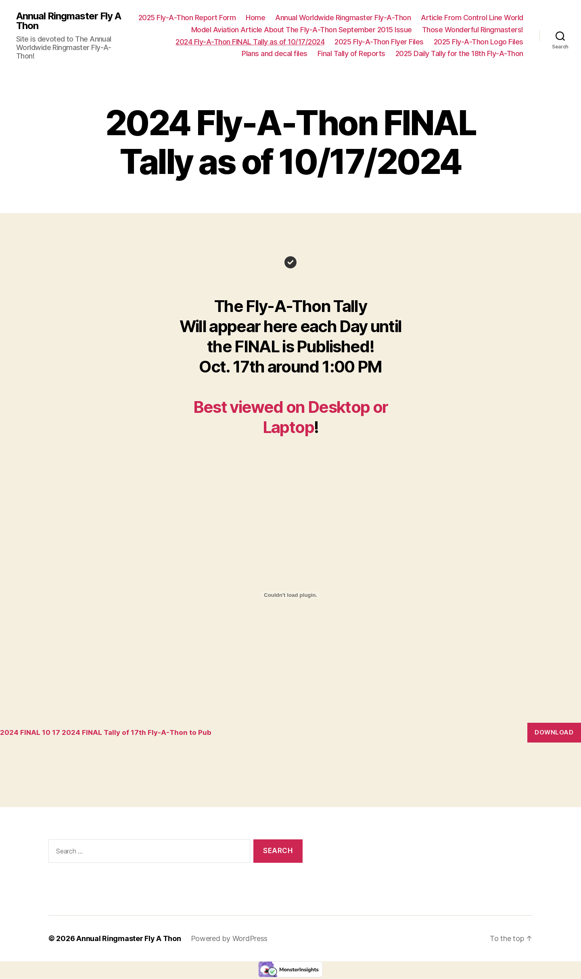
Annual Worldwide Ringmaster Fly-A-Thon (343, 17)
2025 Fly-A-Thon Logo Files (478, 42)
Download (554, 732)
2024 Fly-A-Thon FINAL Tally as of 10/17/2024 (250, 42)
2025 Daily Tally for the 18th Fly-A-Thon (459, 53)
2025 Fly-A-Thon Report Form (187, 17)
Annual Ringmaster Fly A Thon (68, 21)
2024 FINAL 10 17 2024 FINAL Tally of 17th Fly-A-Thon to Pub (105, 732)
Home (255, 17)
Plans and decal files (274, 53)
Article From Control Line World (472, 17)
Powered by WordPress (229, 938)
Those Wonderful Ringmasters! (472, 29)
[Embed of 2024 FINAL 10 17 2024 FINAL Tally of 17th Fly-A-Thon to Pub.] (290, 595)
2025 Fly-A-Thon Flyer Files (379, 42)
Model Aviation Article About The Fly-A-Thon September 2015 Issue (301, 29)
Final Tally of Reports (351, 53)
